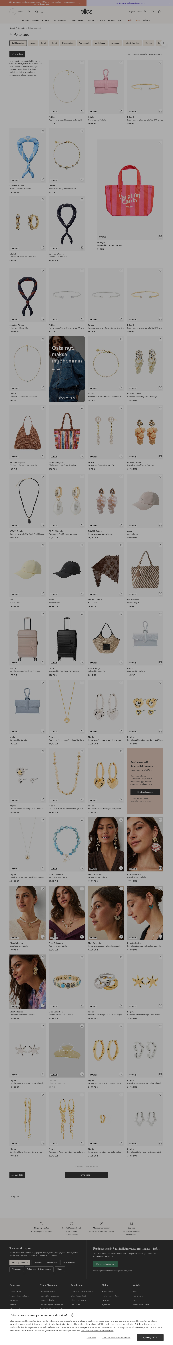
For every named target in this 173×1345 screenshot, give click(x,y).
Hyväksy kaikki (150, 1337)
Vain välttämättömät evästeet (116, 1337)
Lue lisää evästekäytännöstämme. (97, 1330)
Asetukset (91, 1337)
